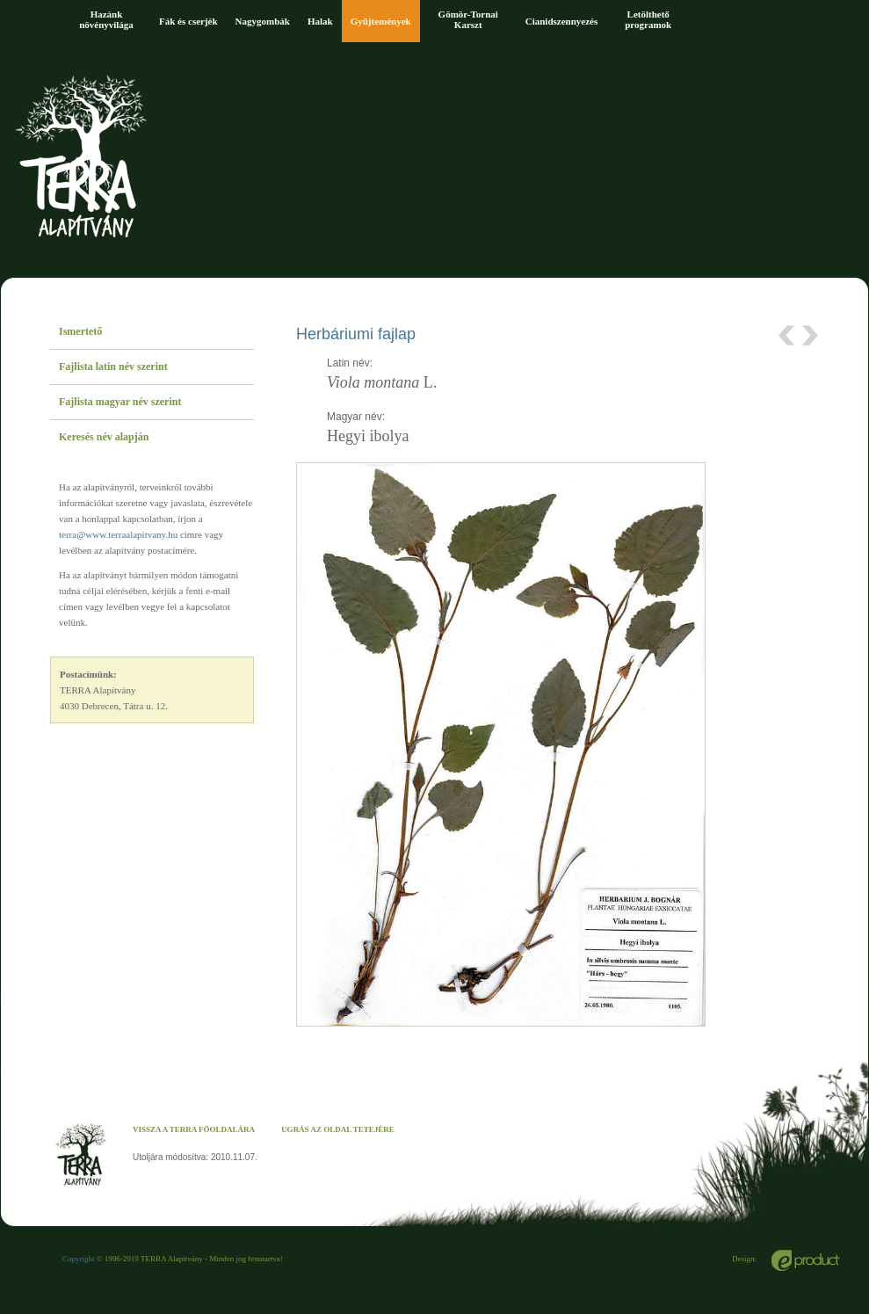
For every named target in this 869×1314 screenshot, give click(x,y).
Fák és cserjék (188, 21)
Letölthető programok (648, 19)
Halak (320, 21)
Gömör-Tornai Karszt (468, 19)
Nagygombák (262, 21)
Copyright (78, 1258)
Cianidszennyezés (561, 21)
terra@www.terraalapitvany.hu (118, 534)
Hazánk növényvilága (106, 19)
